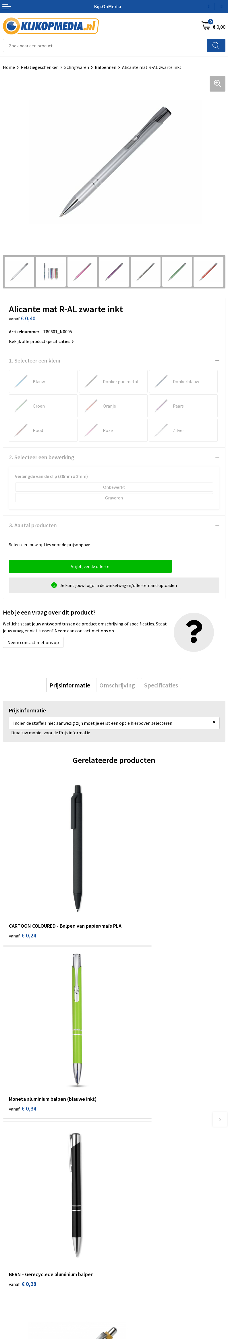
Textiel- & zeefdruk (135, 1202)
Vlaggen (125, 1176)
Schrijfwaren (76, 67)
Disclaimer (127, 1283)
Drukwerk (126, 1141)
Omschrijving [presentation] (117, 685)
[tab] (69, 685)
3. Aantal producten (33, 525)
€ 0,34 (133, 897)
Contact (11, 1257)
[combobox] (105, 45)
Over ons (11, 1265)
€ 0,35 (133, 1042)
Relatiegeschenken (40, 67)
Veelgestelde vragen (23, 1283)
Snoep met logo (132, 1219)
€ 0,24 (22, 905)
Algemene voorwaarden (140, 1257)
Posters (124, 1184)
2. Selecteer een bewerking (41, 457)
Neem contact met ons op (33, 642)
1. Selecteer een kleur (35, 360)
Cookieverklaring (133, 1265)
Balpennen (105, 67)
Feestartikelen (131, 1228)
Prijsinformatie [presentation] (69, 685)
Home (9, 67)
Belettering (128, 1167)
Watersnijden (130, 1158)
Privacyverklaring (134, 1274)
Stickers (125, 1193)
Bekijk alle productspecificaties (41, 341)
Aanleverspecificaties (24, 1274)
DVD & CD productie (136, 1149)
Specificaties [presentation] (161, 685)
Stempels (126, 1211)
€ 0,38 (22, 1042)
